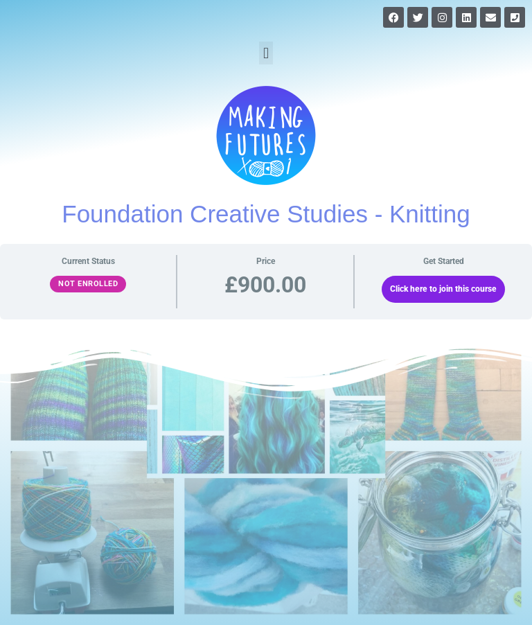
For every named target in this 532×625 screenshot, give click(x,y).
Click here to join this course (443, 289)
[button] (265, 53)
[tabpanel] (266, 287)
